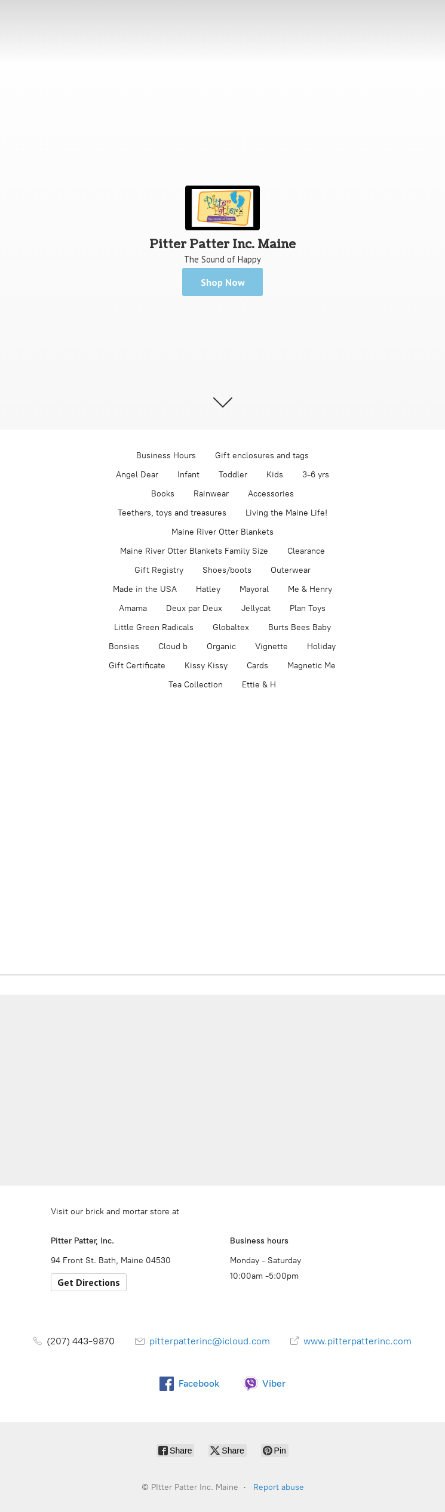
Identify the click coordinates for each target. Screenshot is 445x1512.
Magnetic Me (311, 666)
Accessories (271, 494)
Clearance (306, 551)
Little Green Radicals (154, 627)
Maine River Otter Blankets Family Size (194, 551)
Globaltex (231, 627)
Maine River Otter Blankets (222, 532)
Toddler (233, 475)
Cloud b (173, 646)
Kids (274, 475)
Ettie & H (259, 685)
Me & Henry (310, 589)
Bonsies (124, 646)
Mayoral (254, 589)
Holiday (321, 646)
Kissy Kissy (206, 666)
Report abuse (278, 1487)
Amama (133, 608)
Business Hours (166, 455)
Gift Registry (158, 570)
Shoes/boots (226, 570)
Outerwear (291, 570)
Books (162, 494)
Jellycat (256, 608)
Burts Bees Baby (299, 627)
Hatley (208, 589)
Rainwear (211, 494)
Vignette (271, 646)
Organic (221, 646)
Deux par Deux (194, 608)
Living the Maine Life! (286, 513)
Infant (188, 475)
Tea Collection (195, 685)
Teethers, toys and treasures (172, 513)
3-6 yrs (315, 475)
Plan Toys (308, 608)
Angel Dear (137, 475)
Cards (257, 666)
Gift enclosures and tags (262, 455)
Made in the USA (145, 589)
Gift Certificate (137, 666)
